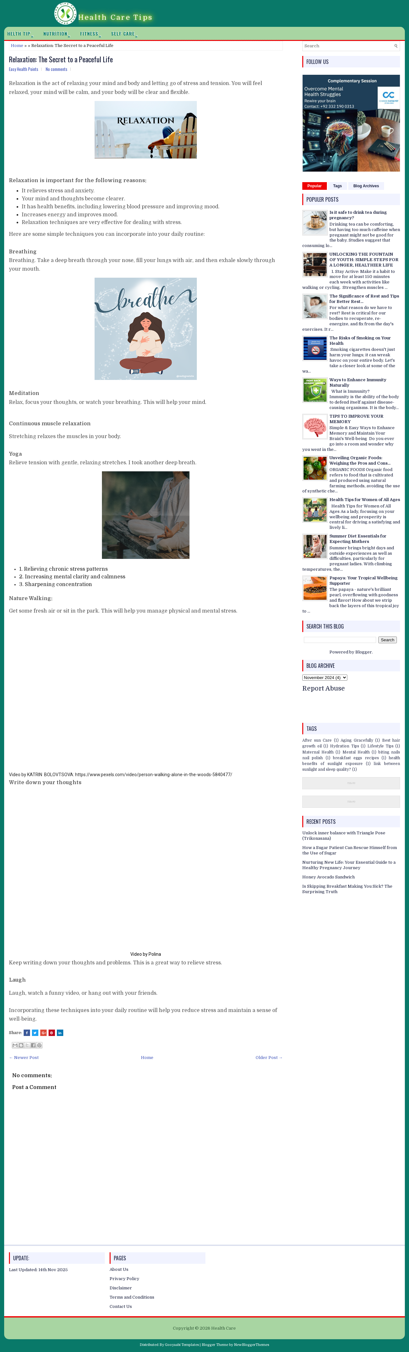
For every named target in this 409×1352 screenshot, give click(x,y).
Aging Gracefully (357, 740)
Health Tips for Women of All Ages (364, 499)
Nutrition (58, 33)
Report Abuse (323, 688)
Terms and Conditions (132, 1297)
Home (17, 45)
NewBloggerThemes (251, 1345)
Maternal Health (318, 752)
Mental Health (356, 752)
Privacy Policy (124, 1278)
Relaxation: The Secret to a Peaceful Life (61, 59)
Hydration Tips (344, 746)
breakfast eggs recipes (356, 758)
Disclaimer (121, 1288)
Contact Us (121, 1306)
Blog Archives (366, 186)
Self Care (126, 33)
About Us (119, 1269)
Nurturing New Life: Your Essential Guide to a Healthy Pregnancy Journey (349, 865)
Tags (337, 186)
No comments (56, 69)
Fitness (92, 33)
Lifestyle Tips (380, 746)
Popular (314, 186)
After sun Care (317, 740)
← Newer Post (24, 1057)
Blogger (363, 652)
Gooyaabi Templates (182, 1345)
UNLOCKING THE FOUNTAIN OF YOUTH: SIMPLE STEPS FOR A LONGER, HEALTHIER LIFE (363, 259)
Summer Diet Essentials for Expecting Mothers (357, 539)
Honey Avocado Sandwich (328, 877)
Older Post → (269, 1057)
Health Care (223, 1328)
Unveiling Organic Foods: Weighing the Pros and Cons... (359, 460)
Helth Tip (22, 33)
